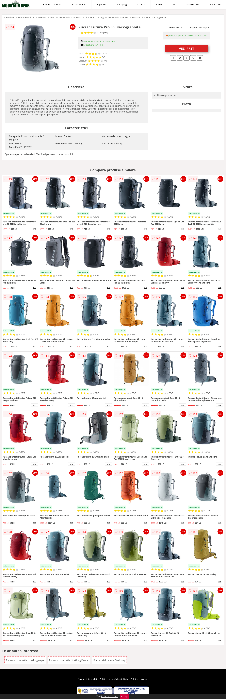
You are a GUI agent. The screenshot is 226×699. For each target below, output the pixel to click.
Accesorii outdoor (46, 17)
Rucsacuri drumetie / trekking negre (25, 660)
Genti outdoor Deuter (118, 17)
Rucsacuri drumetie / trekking (90, 17)
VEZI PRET (186, 48)
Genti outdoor (65, 17)
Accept (124, 696)
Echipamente (79, 4)
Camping (122, 4)
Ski (174, 4)
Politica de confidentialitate (114, 679)
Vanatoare (215, 4)
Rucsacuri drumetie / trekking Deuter (149, 17)
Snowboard (192, 4)
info (34, 228)
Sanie (159, 4)
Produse (10, 17)
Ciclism (141, 4)
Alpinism (101, 4)
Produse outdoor (52, 4)
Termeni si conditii (87, 679)
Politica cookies (139, 679)
